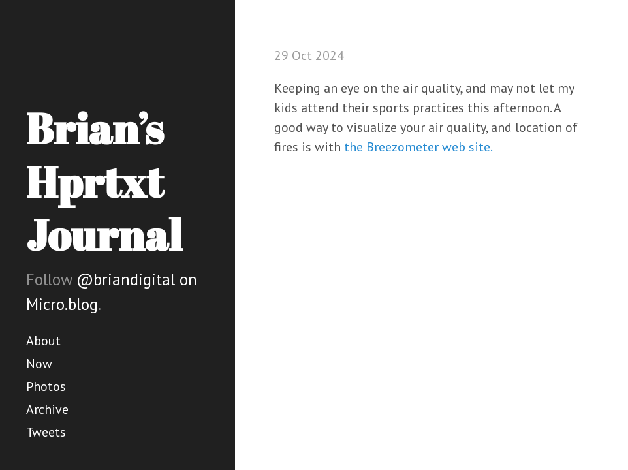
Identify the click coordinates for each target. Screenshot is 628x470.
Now (39, 363)
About (43, 340)
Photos (46, 386)
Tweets (46, 432)
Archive (47, 409)
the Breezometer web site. (418, 146)
